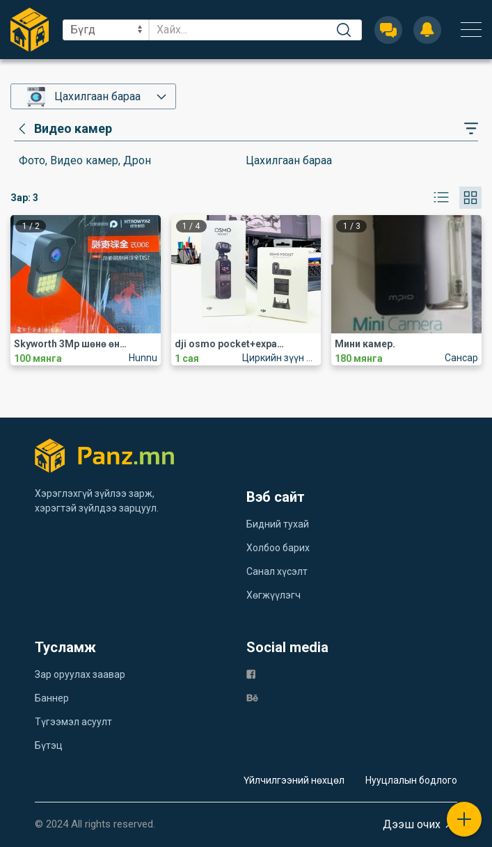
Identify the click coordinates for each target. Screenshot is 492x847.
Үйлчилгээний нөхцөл (294, 780)
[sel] (106, 29)
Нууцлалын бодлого (411, 780)
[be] (252, 697)
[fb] (250, 673)
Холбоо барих (278, 547)
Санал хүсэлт (277, 571)
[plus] (464, 819)
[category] (63, 128)
